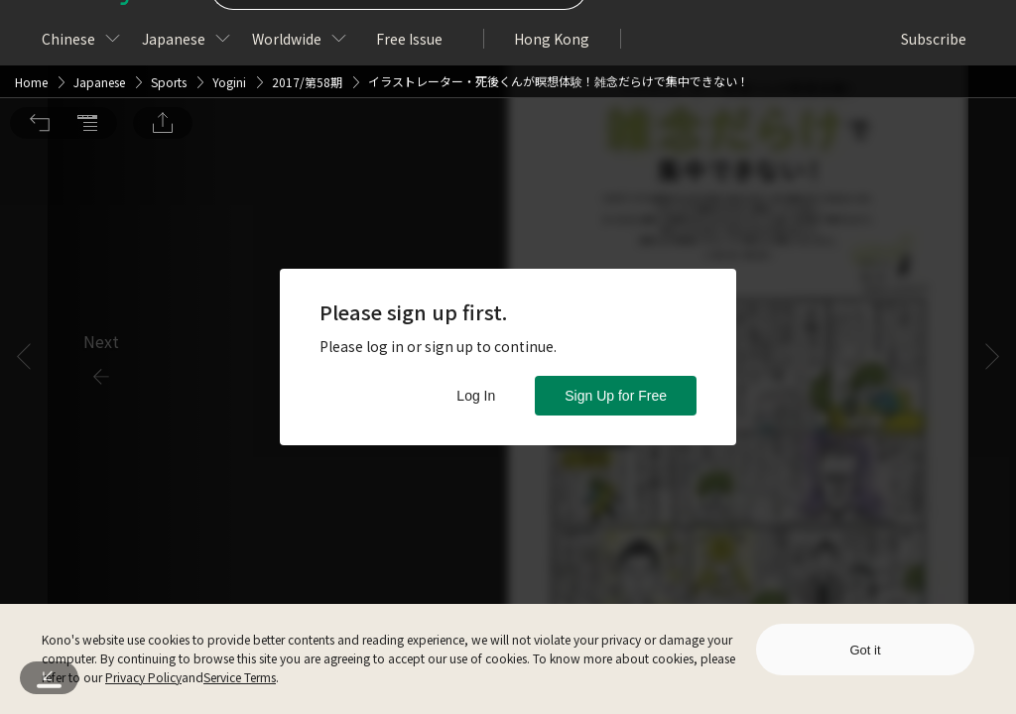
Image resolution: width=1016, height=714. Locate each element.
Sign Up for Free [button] (616, 396)
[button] (40, 28)
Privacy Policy (143, 676)
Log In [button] (475, 396)
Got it (864, 650)
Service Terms (239, 676)
